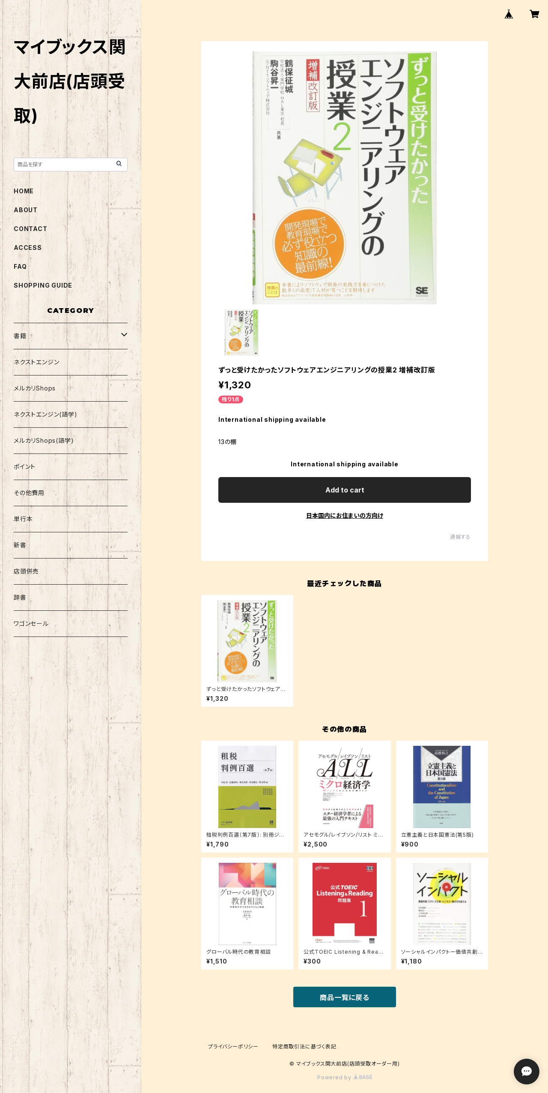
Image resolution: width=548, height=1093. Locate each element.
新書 (20, 545)
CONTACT (31, 228)
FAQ (20, 266)
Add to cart (344, 490)
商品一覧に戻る (344, 997)
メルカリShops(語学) (44, 440)
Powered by (344, 1077)
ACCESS (28, 247)
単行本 (23, 518)
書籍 (20, 335)
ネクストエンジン (36, 362)
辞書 (20, 597)
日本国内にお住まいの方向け (344, 515)
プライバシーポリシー (233, 1046)
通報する (460, 537)
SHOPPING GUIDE (43, 285)
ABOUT (26, 209)
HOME (24, 191)
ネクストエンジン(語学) (45, 414)
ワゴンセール (31, 623)
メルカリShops (35, 388)
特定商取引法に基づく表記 (304, 1046)
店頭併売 (26, 571)
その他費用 (29, 492)
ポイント (25, 466)
